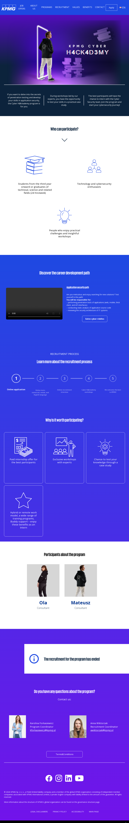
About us (33, 7)
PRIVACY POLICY (60, 811)
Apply (111, 7)
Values (76, 7)
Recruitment (62, 7)
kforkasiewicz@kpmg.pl (43, 730)
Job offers (21, 7)
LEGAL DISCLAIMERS (39, 811)
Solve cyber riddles (94, 318)
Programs (46, 7)
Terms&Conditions (64, 754)
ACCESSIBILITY (78, 811)
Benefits (87, 7)
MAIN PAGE (94, 811)
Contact (100, 7)
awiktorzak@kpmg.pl (101, 730)
